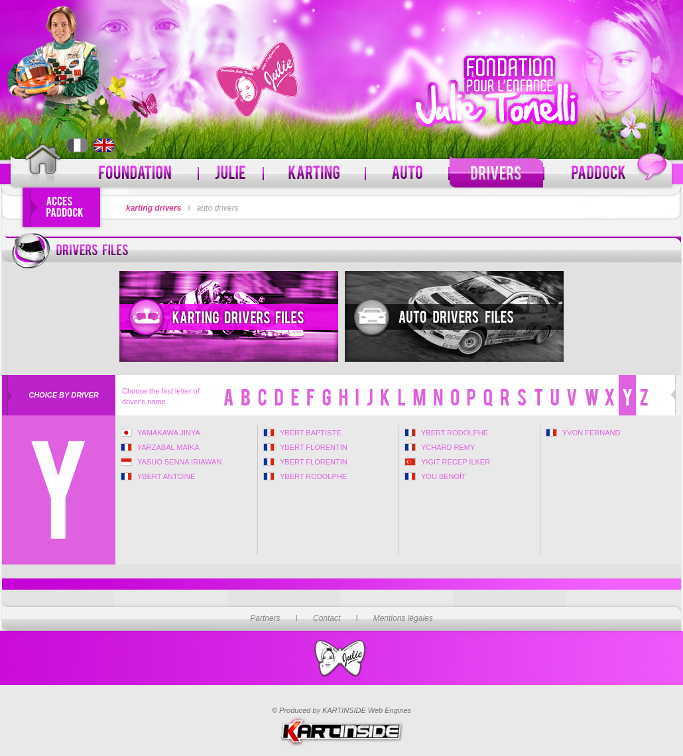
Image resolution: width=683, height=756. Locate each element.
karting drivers (153, 208)
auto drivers (218, 208)
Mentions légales (403, 618)
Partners (265, 618)
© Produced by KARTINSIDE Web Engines (341, 710)
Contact (326, 618)
